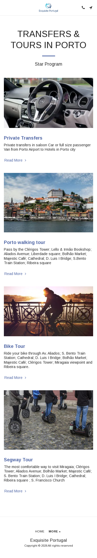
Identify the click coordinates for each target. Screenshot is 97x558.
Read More (15, 160)
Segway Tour (18, 459)
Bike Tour (14, 346)
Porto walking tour (24, 242)
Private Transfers (23, 138)
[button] (5, 7)
